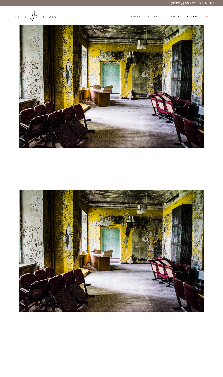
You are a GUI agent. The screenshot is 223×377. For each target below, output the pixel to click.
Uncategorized (44, 156)
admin (60, 156)
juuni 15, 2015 (26, 156)
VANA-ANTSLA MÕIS (51, 163)
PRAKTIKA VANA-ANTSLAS (60, 327)
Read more (26, 174)
